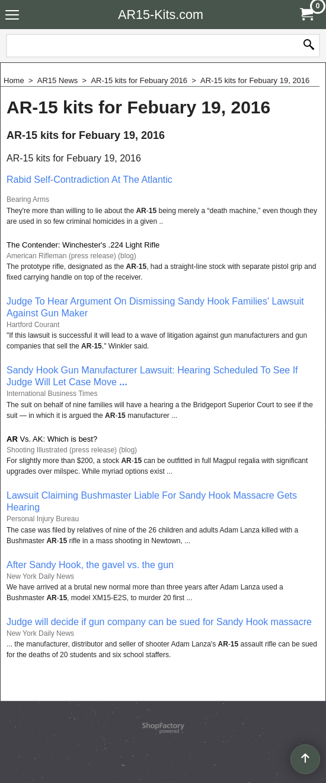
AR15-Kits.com (160, 14)
